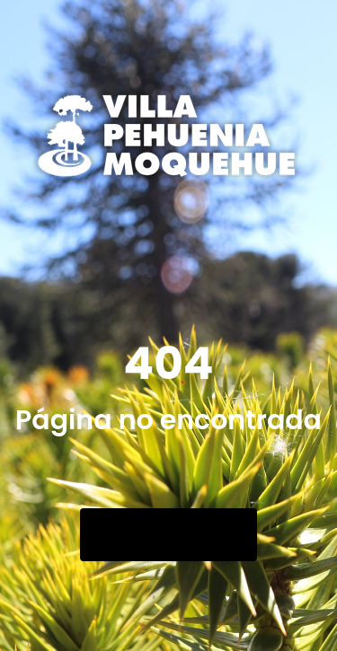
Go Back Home (168, 534)
